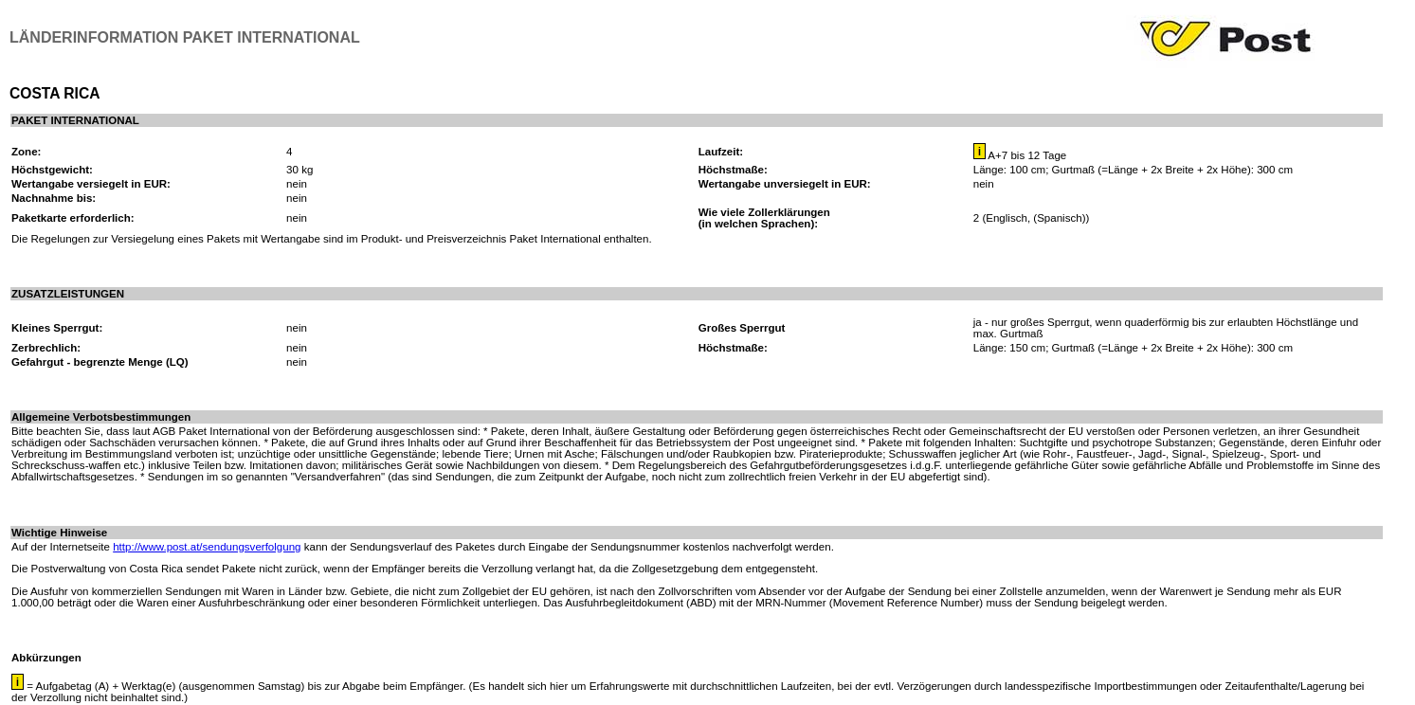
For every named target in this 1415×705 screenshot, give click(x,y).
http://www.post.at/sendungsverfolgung (206, 546)
